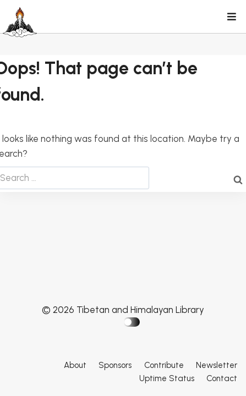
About (75, 365)
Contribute (164, 365)
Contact (221, 378)
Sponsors (115, 365)
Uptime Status (166, 378)
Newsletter (216, 365)
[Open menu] (231, 17)
